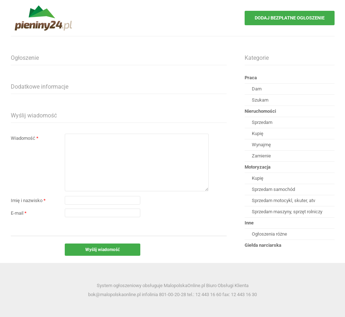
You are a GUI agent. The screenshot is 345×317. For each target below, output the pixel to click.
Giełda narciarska (263, 245)
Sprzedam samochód (273, 189)
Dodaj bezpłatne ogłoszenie (289, 18)
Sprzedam (262, 122)
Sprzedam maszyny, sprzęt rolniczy (287, 211)
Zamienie (261, 155)
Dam (257, 88)
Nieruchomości (260, 111)
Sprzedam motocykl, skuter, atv (283, 200)
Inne (249, 223)
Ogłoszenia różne (269, 234)
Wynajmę (261, 144)
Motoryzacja (258, 167)
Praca (251, 77)
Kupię (257, 133)
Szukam (260, 100)
